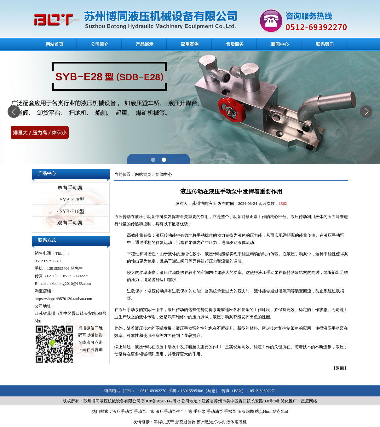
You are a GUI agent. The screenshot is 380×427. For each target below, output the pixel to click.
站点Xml (280, 411)
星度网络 (309, 401)
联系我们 (325, 44)
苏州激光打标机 (211, 421)
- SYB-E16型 (69, 211)
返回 (340, 368)
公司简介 (99, 44)
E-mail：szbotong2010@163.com (63, 283)
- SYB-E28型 (69, 199)
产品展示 (144, 44)
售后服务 (235, 44)
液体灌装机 (236, 421)
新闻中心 (280, 44)
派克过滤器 (185, 421)
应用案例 (190, 44)
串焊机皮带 (164, 421)
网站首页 (54, 44)
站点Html (263, 411)
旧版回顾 (246, 411)
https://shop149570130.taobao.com (63, 298)
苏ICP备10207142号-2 (160, 401)
